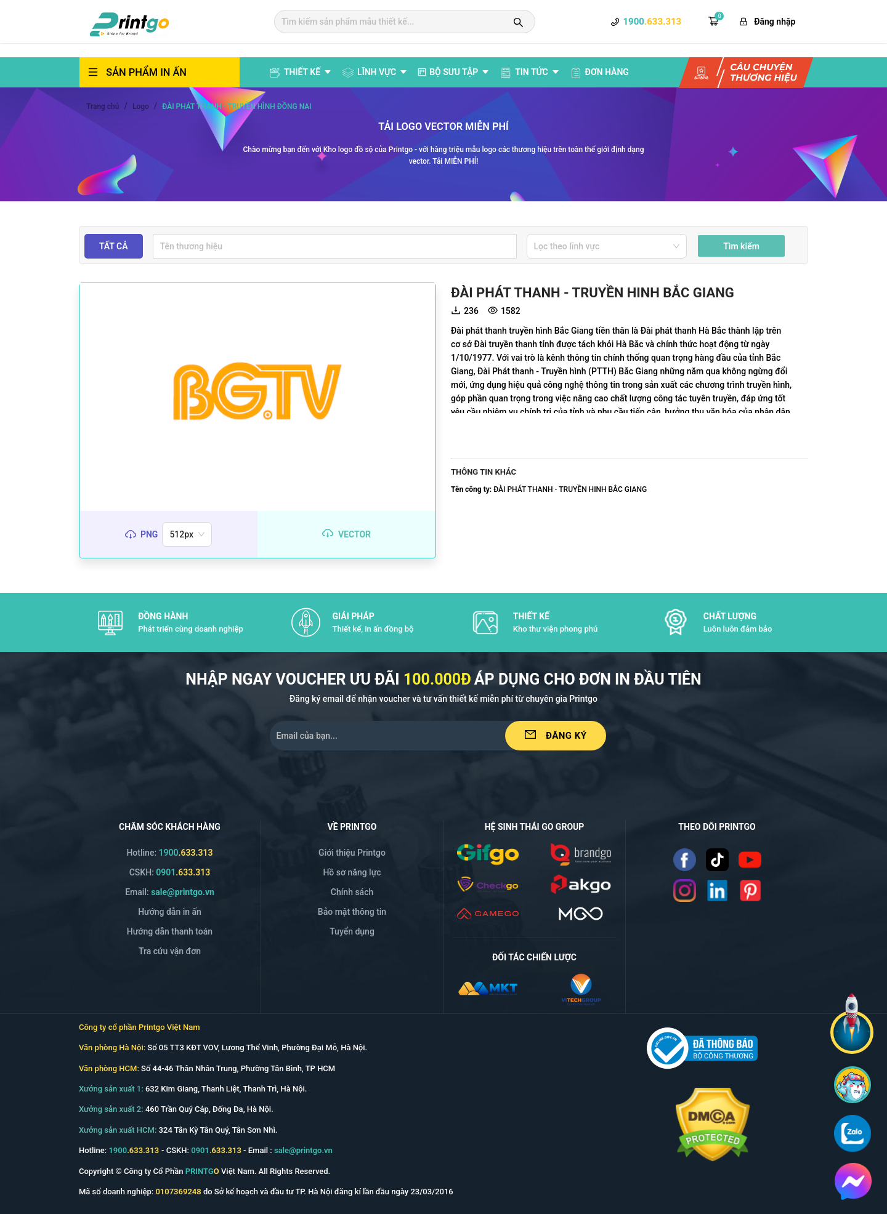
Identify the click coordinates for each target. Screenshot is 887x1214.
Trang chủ (102, 106)
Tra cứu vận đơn (170, 951)
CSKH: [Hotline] (170, 872)
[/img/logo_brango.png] (581, 853)
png (149, 534)
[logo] (129, 23)
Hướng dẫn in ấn (169, 912)
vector (354, 534)
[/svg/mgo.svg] (581, 912)
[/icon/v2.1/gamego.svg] (488, 912)
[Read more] (685, 860)
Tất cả (113, 246)
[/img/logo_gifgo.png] (488, 853)
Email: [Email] (169, 892)
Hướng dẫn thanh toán (170, 931)
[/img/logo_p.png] (581, 883)
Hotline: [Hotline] (169, 853)
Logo (140, 106)
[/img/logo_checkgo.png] (488, 883)
